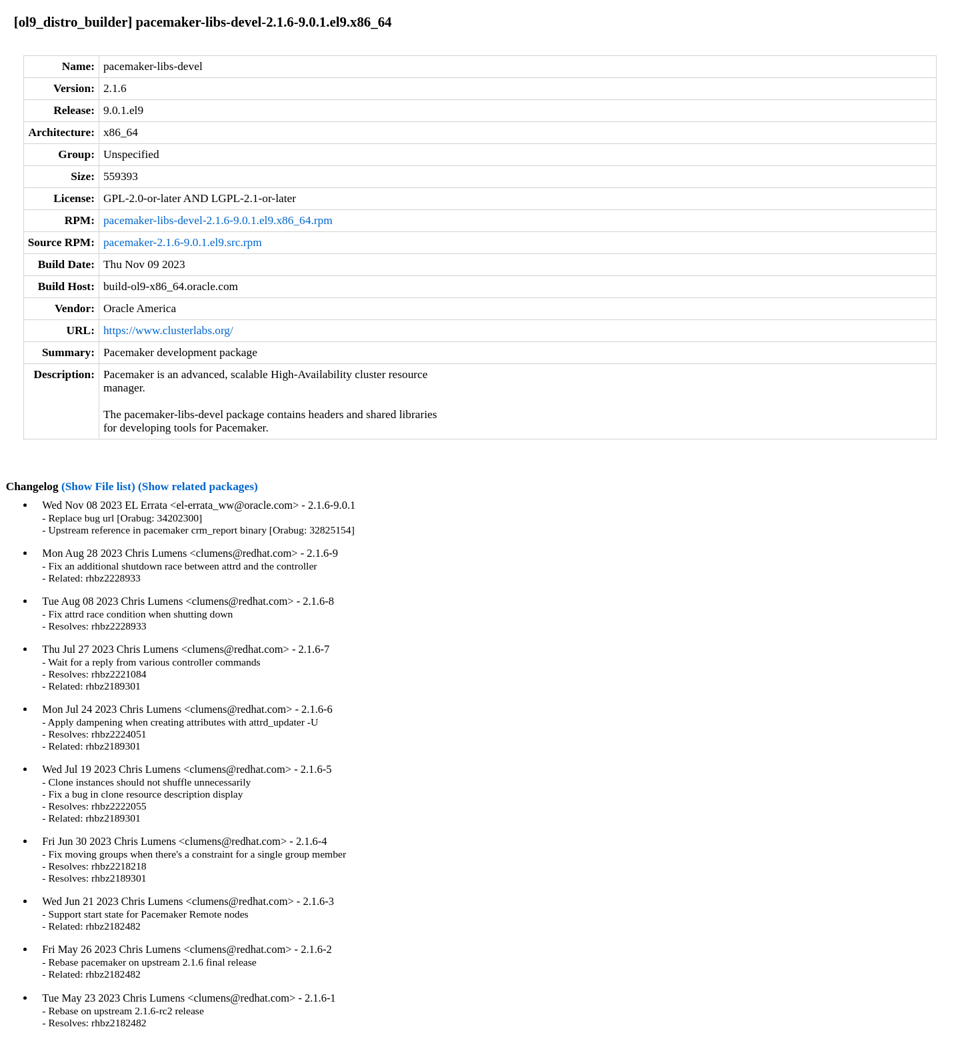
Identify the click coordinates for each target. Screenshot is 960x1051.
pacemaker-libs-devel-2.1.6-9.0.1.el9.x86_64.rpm (218, 220)
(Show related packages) (198, 486)
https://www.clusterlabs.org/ (168, 330)
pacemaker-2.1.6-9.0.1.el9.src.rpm (182, 242)
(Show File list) (98, 486)
